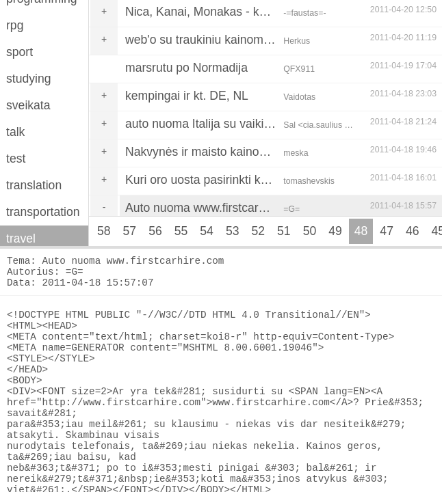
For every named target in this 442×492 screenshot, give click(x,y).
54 (206, 231)
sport (19, 52)
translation (34, 185)
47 (386, 231)
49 (335, 231)
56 (155, 231)
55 (181, 231)
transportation (43, 212)
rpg (14, 25)
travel (21, 238)
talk (15, 132)
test (15, 158)
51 (284, 231)
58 (104, 231)
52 (258, 231)
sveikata (28, 105)
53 (232, 231)
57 (130, 231)
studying (28, 78)
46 (412, 231)
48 (361, 231)
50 (310, 231)
